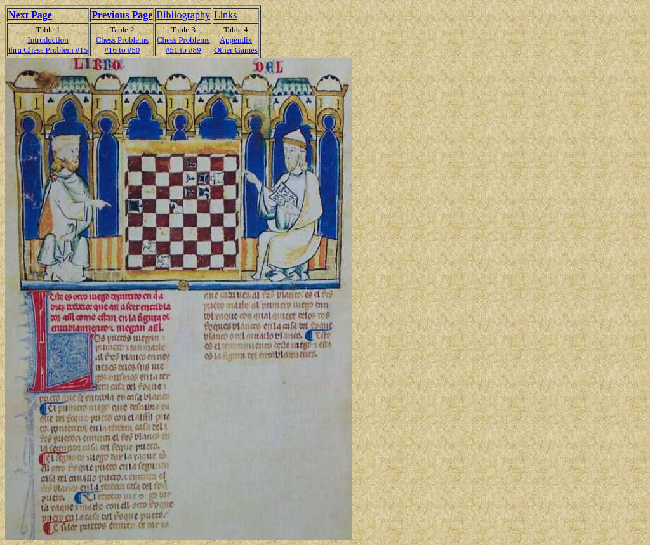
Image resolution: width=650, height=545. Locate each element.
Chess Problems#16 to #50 (122, 45)
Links (225, 15)
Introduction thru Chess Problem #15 (48, 45)
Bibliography (182, 15)
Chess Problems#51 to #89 (183, 45)
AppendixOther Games (236, 45)
